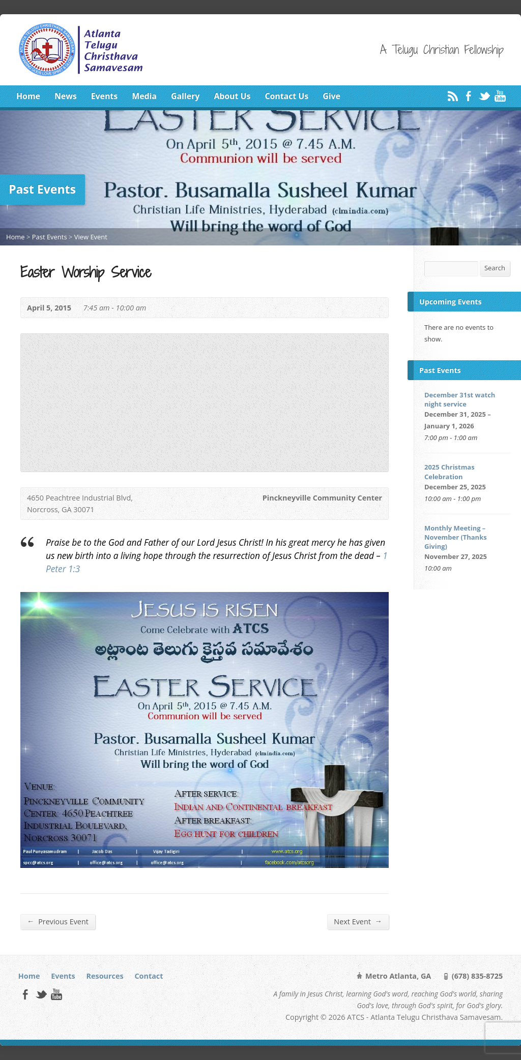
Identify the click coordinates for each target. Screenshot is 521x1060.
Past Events (49, 236)
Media (144, 96)
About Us (232, 96)
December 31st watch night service (459, 399)
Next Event (358, 921)
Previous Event (58, 921)
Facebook (468, 96)
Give (331, 96)
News (65, 96)
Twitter (484, 96)
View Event (90, 236)
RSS (452, 96)
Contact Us (286, 96)
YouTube (500, 96)
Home (28, 96)
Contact (148, 976)
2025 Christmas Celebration (449, 471)
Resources (105, 976)
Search (494, 267)
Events (104, 96)
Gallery (185, 96)
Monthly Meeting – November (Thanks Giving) (455, 537)
